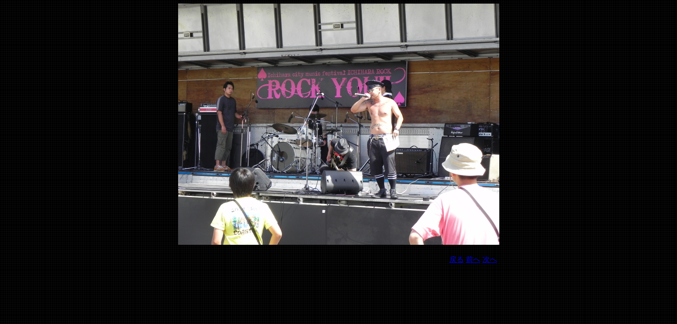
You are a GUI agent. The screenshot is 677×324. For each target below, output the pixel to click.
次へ (490, 259)
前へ (473, 259)
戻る (456, 259)
